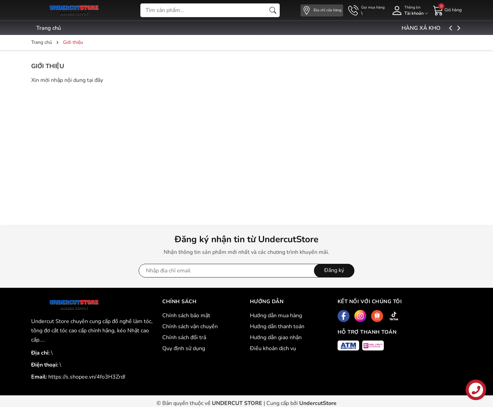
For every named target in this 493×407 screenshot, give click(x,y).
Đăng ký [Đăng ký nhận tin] (334, 270)
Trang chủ (48, 28)
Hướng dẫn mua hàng (276, 315)
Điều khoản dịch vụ (273, 348)
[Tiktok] (394, 316)
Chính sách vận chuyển (190, 326)
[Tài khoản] (409, 10)
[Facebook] (344, 316)
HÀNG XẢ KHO (437, 28)
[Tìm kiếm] (273, 10)
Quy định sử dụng (183, 348)
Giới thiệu (47, 66)
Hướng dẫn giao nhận (276, 337)
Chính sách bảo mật (186, 315)
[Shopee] (377, 316)
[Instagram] (360, 316)
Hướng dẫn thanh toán (277, 326)
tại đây (95, 80)
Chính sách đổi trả (184, 337)
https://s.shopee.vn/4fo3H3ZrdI (86, 377)
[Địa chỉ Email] (246, 271)
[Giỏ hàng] (447, 10)
